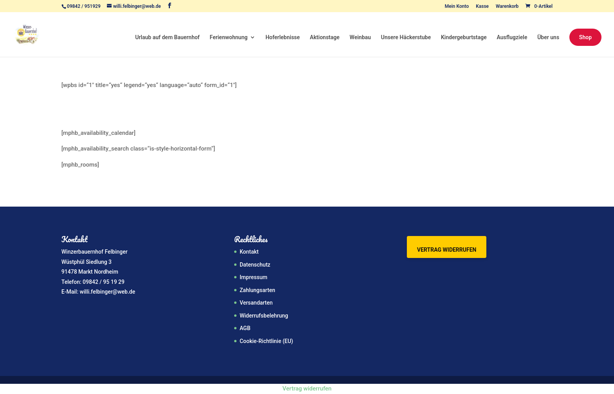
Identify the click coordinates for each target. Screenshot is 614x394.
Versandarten (256, 303)
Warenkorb (507, 6)
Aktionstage (325, 37)
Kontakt (249, 252)
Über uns (548, 37)
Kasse (482, 6)
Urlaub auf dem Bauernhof (167, 37)
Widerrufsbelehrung (264, 315)
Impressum (253, 277)
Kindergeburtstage (464, 37)
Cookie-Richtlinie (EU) (266, 341)
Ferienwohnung (229, 37)
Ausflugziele (512, 37)
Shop (585, 37)
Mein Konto (457, 6)
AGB (245, 328)
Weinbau (360, 37)
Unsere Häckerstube (406, 37)
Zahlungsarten (257, 290)
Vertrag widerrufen (446, 250)
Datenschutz (255, 264)
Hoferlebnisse (282, 37)
